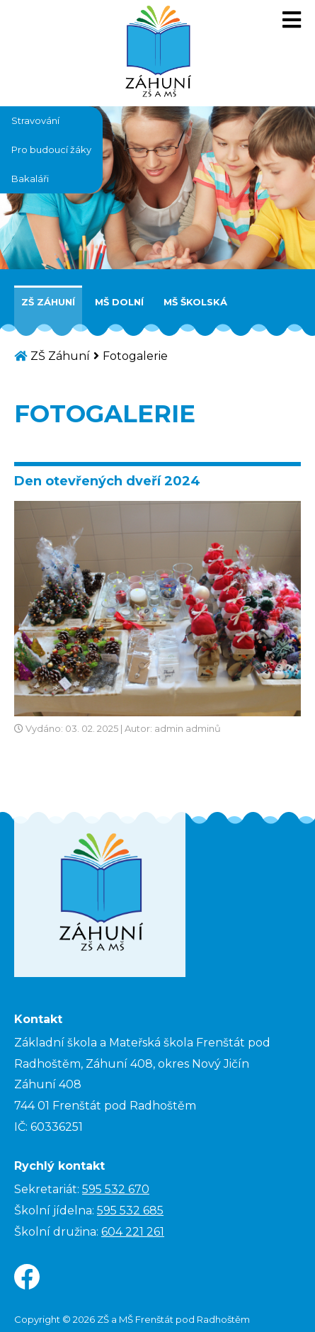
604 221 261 (132, 1231)
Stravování (35, 120)
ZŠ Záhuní (48, 301)
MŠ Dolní (119, 301)
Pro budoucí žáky (51, 149)
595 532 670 (115, 1189)
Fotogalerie (135, 356)
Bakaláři (30, 178)
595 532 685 (130, 1210)
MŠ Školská (195, 301)
